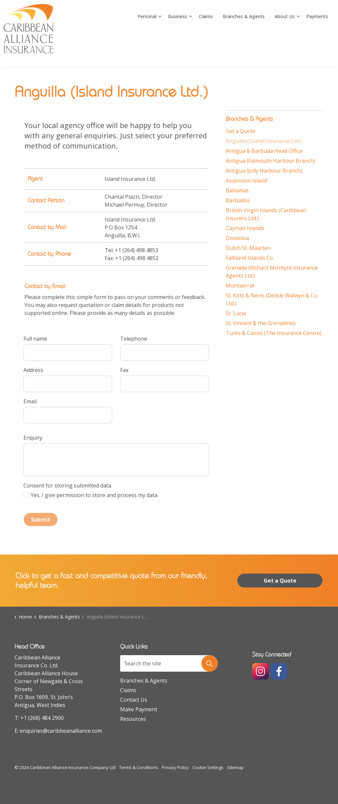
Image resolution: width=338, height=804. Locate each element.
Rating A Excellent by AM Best (282, 16)
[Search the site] (169, 663)
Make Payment (138, 709)
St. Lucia (236, 313)
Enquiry (32, 437)
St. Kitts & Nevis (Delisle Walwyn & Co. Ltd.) (272, 299)
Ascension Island (246, 180)
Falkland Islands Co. (250, 257)
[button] (209, 663)
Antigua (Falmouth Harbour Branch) (270, 160)
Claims (206, 49)
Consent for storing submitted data (67, 485)
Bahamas (237, 190)
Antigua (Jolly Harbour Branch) (264, 170)
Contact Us (133, 699)
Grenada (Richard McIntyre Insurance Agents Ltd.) (272, 271)
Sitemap (235, 767)
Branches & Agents (244, 49)
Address (33, 370)
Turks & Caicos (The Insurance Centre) (273, 333)
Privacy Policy (175, 767)
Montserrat (240, 285)
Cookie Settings (207, 767)
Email (30, 401)
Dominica (237, 238)
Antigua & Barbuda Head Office (264, 150)
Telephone (133, 338)
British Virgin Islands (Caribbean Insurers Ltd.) (266, 214)
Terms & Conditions (138, 767)
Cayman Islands (245, 228)
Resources (133, 718)
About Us (285, 49)
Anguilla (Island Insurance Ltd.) (264, 141)
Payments (317, 49)
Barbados (238, 200)
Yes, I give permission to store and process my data (94, 495)
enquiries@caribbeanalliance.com (61, 730)
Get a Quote (240, 131)
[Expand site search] (326, 16)
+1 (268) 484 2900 (42, 717)
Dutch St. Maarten (248, 247)
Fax (124, 370)
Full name (35, 338)
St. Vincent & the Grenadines (261, 323)
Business (177, 49)
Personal (147, 49)
